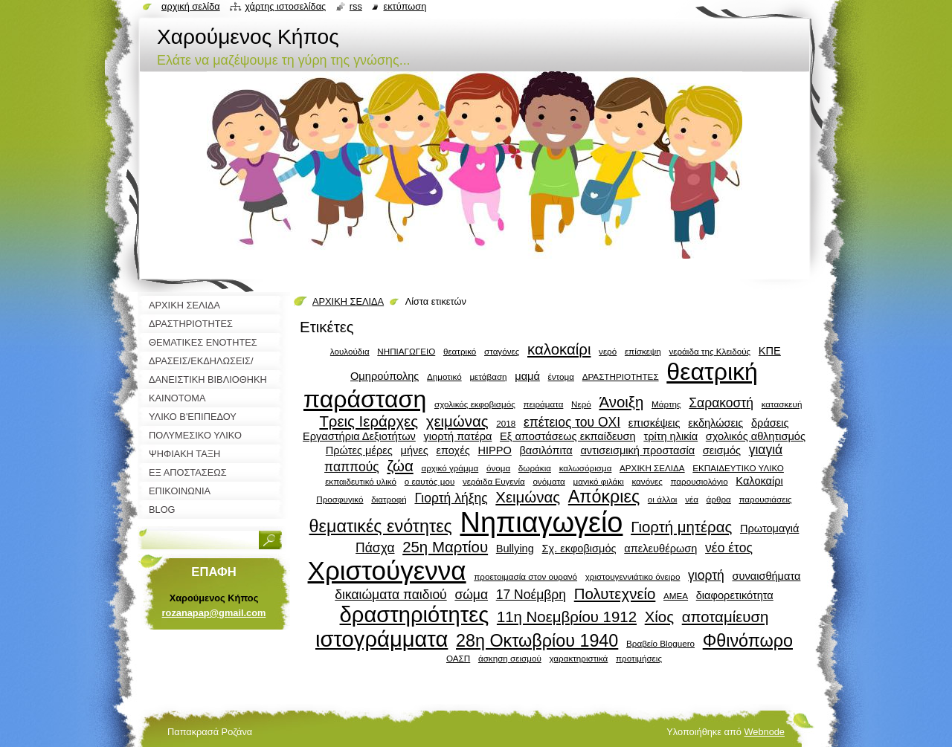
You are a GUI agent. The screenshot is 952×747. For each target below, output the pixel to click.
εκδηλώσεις (715, 423)
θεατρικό (459, 351)
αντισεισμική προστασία (637, 450)
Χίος (659, 617)
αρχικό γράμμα (449, 468)
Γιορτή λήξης (450, 498)
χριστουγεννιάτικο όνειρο (633, 576)
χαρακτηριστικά (578, 658)
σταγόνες (501, 351)
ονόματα (549, 481)
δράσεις (770, 423)
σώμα (471, 594)
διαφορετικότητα (735, 595)
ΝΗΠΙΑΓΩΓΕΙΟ (406, 351)
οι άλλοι (663, 499)
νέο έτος (729, 547)
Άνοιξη (621, 402)
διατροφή (389, 499)
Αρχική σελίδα (190, 6)
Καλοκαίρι (759, 481)
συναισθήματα (766, 576)
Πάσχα (375, 547)
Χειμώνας (527, 497)
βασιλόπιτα (545, 450)
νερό (608, 351)
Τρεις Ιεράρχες (368, 421)
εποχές (453, 450)
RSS (356, 6)
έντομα (561, 376)
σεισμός (722, 450)
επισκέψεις (654, 423)
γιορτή (706, 575)
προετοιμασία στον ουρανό (525, 576)
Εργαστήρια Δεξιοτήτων (359, 436)
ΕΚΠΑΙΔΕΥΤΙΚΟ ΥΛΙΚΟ (738, 468)
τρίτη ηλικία (670, 436)
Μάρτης (666, 404)
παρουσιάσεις (765, 499)
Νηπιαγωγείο (541, 522)
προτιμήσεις (639, 658)
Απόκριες (604, 496)
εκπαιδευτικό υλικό (360, 481)
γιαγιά (766, 449)
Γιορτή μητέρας (681, 527)
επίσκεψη (643, 351)
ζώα (400, 466)
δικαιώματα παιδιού (390, 594)
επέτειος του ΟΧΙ (572, 422)
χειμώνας (457, 421)
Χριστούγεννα (387, 570)
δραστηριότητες (414, 615)
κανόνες (646, 481)
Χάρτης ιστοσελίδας (285, 6)
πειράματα (544, 404)
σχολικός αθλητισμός (755, 436)
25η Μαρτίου (445, 547)
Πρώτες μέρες (359, 450)
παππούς (351, 466)
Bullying (515, 548)
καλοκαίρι (559, 349)
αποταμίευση (725, 617)
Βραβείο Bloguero (660, 643)
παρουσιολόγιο (698, 481)
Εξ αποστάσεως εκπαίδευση (568, 436)
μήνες (414, 450)
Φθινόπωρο (748, 640)
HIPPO (494, 450)
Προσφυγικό (339, 499)
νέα (691, 499)
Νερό (581, 404)
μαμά (527, 376)
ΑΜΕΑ (675, 596)
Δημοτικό (444, 376)
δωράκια (534, 468)
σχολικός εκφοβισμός (474, 404)
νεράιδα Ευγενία (494, 481)
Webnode (764, 731)
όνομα (498, 468)
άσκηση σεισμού (509, 658)
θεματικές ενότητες (380, 526)
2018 (505, 423)
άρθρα (719, 499)
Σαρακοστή (721, 402)
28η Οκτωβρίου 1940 (537, 640)
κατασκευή (782, 404)
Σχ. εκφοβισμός (579, 548)
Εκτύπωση (404, 6)
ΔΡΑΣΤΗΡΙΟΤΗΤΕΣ (620, 376)
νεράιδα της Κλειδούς (709, 351)
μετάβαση (487, 376)
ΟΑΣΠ (458, 658)
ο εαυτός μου (430, 481)
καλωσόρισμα (585, 468)
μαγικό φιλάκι (598, 481)
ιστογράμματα (381, 639)
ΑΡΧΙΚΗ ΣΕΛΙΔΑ (348, 301)
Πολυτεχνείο (615, 594)
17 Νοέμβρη (531, 594)
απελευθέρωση (660, 548)
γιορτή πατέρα (458, 436)
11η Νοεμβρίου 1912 (567, 617)
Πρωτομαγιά (769, 528)
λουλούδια (350, 351)
